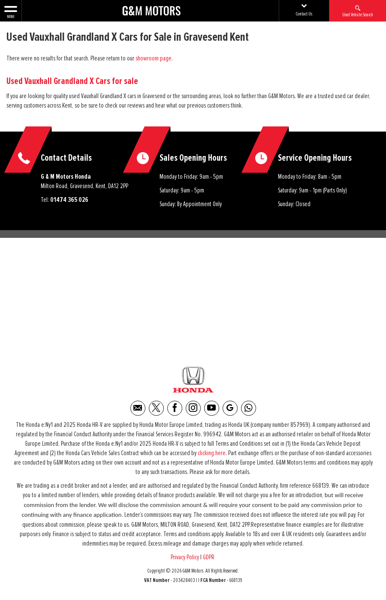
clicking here (212, 453)
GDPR (209, 557)
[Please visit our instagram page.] (193, 408)
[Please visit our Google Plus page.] (230, 408)
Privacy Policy (185, 557)
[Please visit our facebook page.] (174, 408)
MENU (10, 11)
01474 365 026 (69, 199)
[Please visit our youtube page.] (211, 408)
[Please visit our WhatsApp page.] (248, 408)
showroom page (154, 58)
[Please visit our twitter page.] (156, 408)
